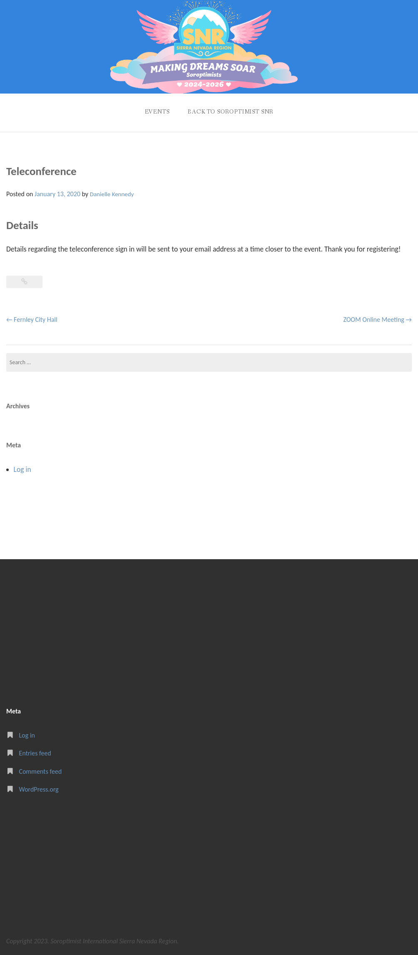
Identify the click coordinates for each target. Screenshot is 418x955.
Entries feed (35, 753)
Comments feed (40, 771)
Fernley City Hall (31, 319)
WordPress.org (39, 789)
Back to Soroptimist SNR (230, 112)
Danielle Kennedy (112, 194)
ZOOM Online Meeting (377, 319)
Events (157, 112)
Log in (22, 469)
